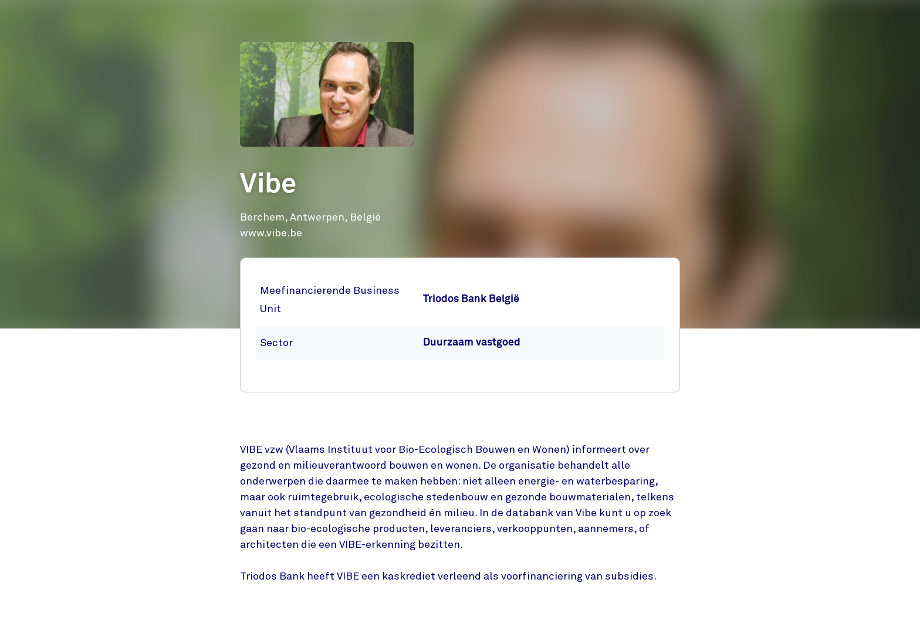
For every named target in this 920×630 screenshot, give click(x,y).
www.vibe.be (271, 232)
